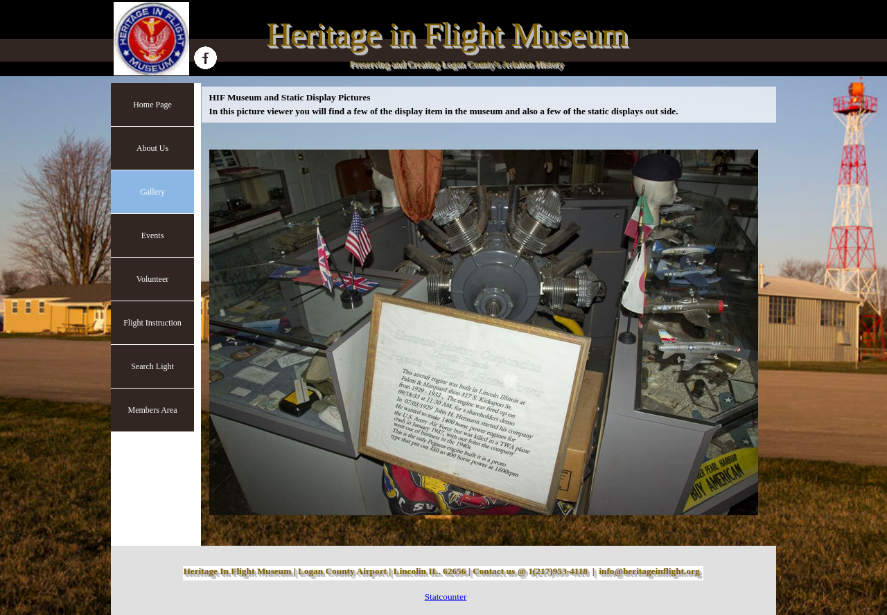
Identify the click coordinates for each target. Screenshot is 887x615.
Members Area (152, 410)
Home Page (152, 104)
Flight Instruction (152, 323)
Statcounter (446, 596)
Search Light (152, 366)
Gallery (152, 192)
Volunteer (152, 279)
